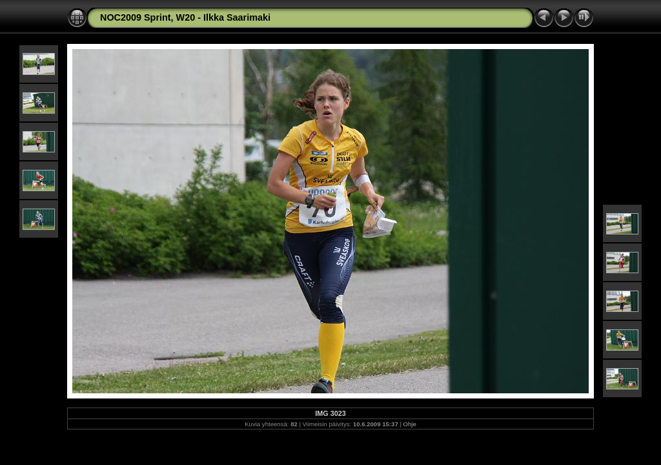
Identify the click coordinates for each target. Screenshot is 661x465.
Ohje (409, 424)
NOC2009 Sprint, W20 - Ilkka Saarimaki (185, 17)
